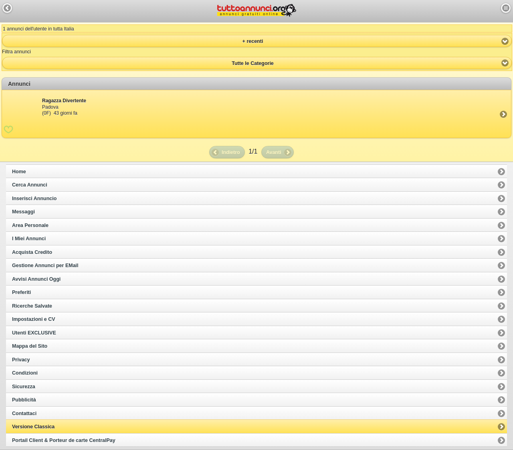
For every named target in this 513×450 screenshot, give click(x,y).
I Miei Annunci (29, 238)
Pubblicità (24, 400)
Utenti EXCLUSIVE (34, 333)
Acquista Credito (32, 252)
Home (19, 171)
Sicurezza (23, 386)
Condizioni (25, 373)
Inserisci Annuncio (34, 198)
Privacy (21, 360)
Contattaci (24, 413)
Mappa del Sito (29, 346)
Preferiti (21, 292)
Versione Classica (33, 427)
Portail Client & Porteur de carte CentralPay (63, 440)
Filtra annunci (16, 52)
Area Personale (30, 225)
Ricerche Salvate (32, 306)
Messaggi (23, 212)
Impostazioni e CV (33, 319)
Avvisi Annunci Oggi (36, 279)
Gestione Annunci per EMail (45, 265)
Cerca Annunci (29, 185)
